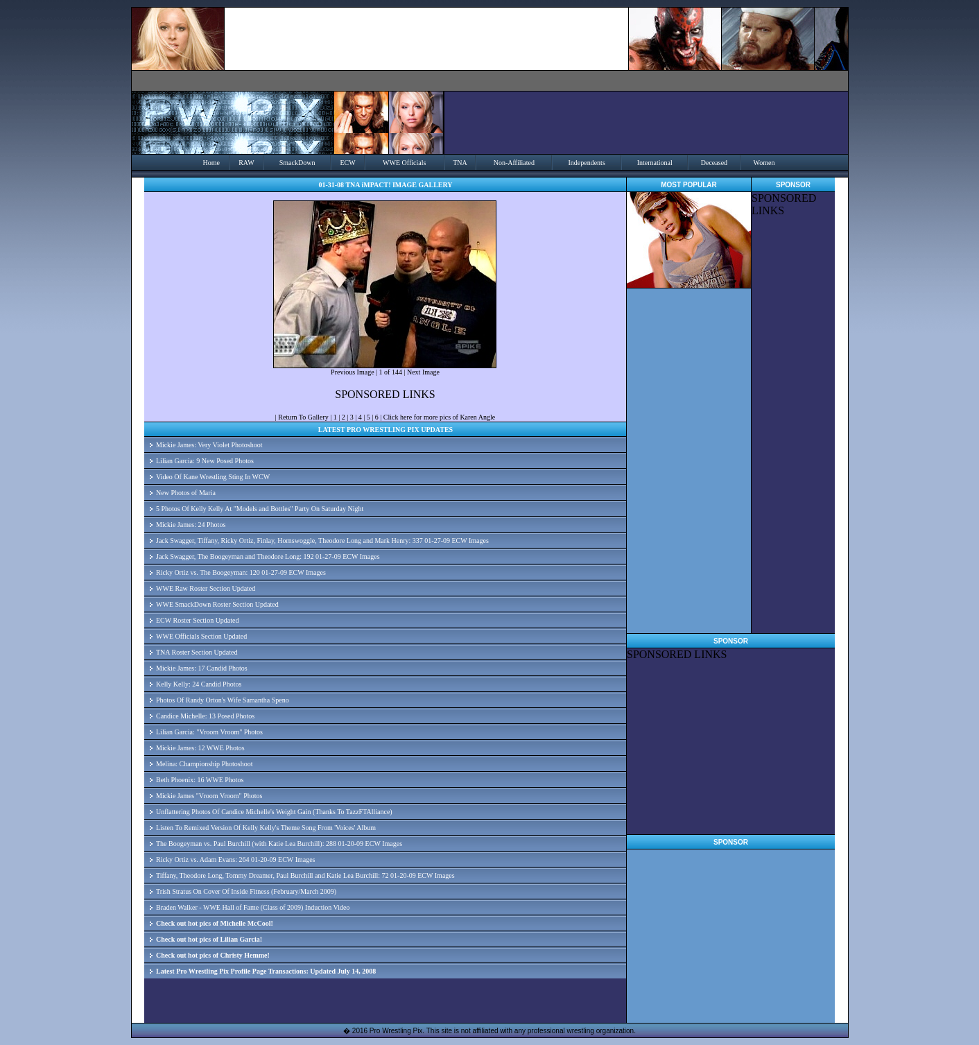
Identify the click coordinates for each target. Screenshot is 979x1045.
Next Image (423, 372)
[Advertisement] (793, 425)
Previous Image (352, 372)
